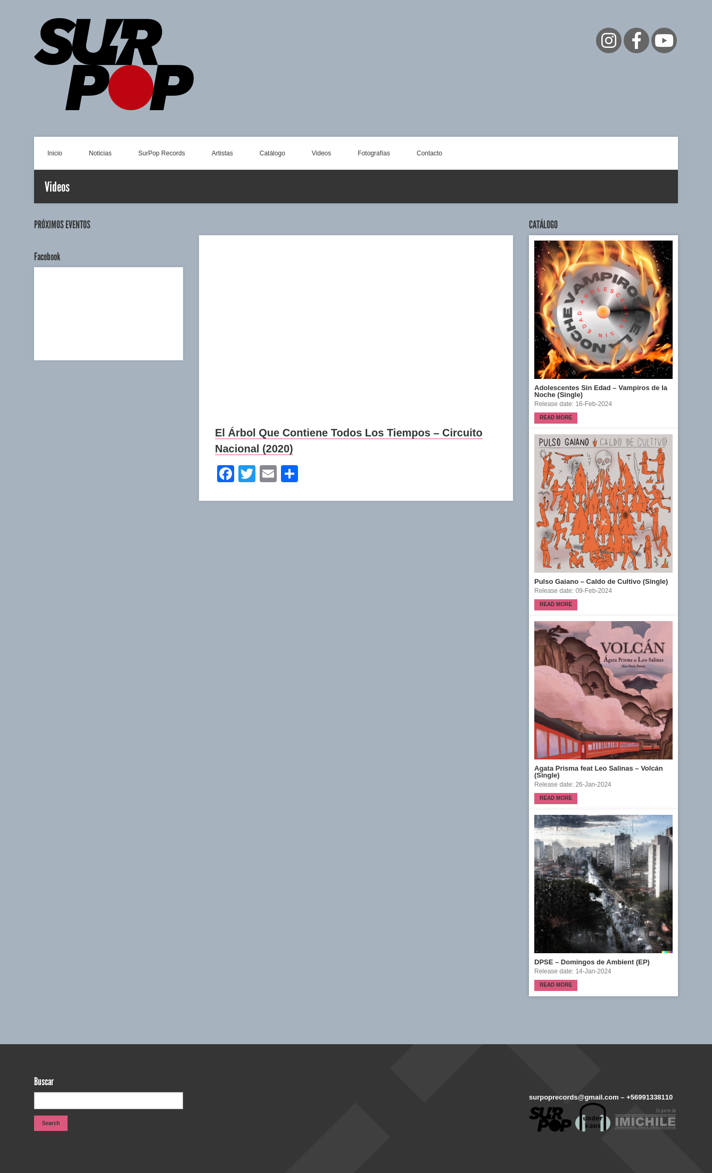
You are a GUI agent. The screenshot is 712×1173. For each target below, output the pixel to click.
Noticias (100, 153)
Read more (556, 417)
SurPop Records (161, 153)
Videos (321, 153)
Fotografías (374, 153)
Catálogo (272, 153)
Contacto (429, 153)
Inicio (54, 153)
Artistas (222, 153)
